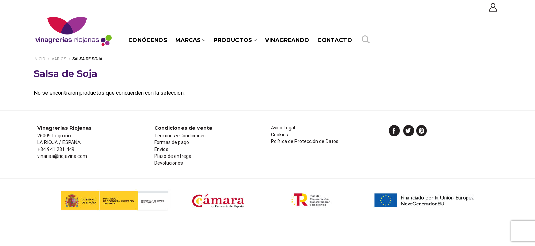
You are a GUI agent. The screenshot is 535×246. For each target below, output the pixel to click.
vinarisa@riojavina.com (62, 156)
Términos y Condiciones (180, 135)
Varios (59, 59)
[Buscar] (366, 40)
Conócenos (147, 40)
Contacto (334, 40)
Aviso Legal (283, 128)
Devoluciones (168, 163)
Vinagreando (287, 40)
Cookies (279, 134)
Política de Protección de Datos (304, 141)
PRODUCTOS (235, 40)
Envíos (161, 149)
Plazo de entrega (172, 156)
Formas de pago (171, 142)
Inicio (39, 59)
